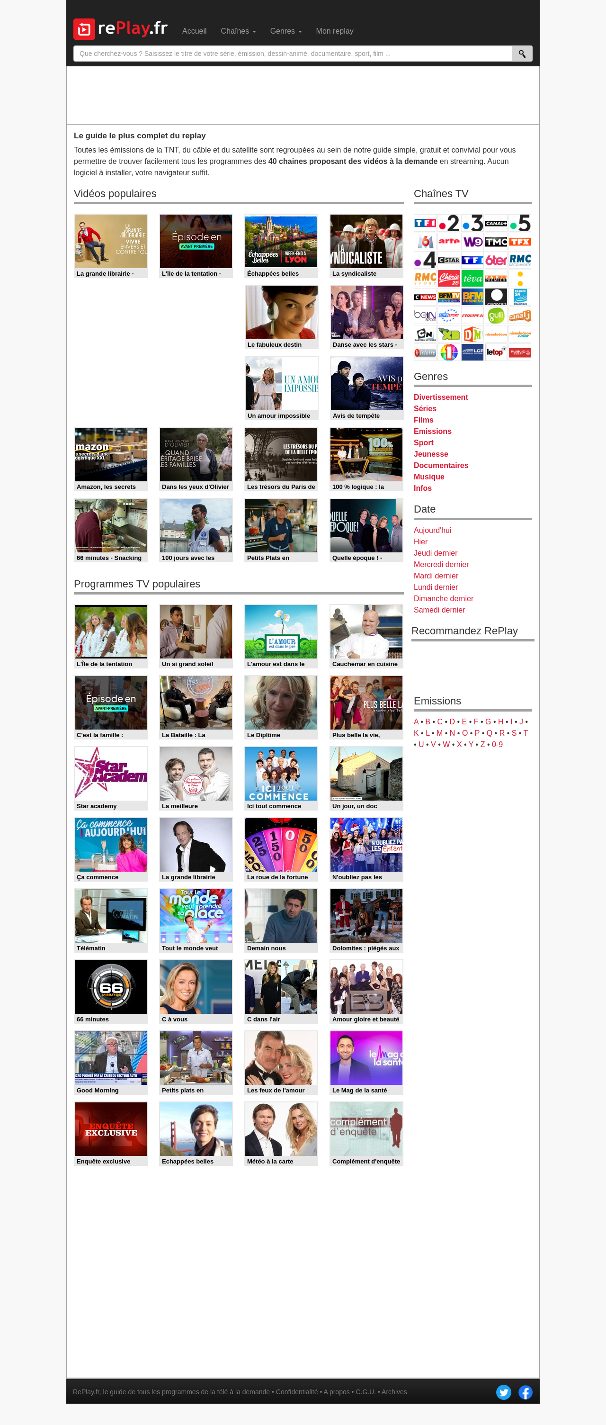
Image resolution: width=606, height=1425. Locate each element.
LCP (472, 352)
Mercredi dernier (441, 564)
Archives (394, 1392)
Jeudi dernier (436, 553)
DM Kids (472, 334)
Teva (472, 278)
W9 (472, 241)
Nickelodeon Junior (519, 334)
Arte (448, 241)
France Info (519, 278)
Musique (429, 477)
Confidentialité (297, 1392)
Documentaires (441, 465)
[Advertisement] (303, 94)
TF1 (425, 223)
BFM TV (448, 297)
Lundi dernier (436, 587)
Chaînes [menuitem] (238, 31)
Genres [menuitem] (286, 31)
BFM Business (472, 297)
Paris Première (496, 278)
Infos (423, 488)
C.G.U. (366, 1392)
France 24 (519, 297)
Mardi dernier (436, 576)
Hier (421, 542)
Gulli (496, 315)
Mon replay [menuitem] (335, 31)
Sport (424, 443)
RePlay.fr (86, 1392)
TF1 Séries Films (472, 260)
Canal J (519, 315)
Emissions (433, 431)
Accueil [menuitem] (194, 31)
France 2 (448, 223)
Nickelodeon (496, 334)
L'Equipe (472, 315)
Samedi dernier (439, 610)
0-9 (497, 744)
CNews (425, 297)
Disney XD (448, 334)
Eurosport (448, 315)
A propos (336, 1392)
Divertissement (441, 397)
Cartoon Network (425, 334)
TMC (496, 241)
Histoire (425, 352)
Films (424, 420)
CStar (448, 259)
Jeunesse (431, 454)
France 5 (519, 223)
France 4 (425, 260)
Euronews (496, 297)
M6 (425, 241)
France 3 (472, 223)
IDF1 (448, 352)
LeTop (496, 352)
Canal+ (496, 223)
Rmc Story (425, 278)
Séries (425, 409)
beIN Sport (425, 315)
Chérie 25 (448, 278)
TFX (519, 241)
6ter (496, 260)
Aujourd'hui (433, 530)
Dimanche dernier (443, 599)
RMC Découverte (519, 260)
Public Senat (519, 352)
